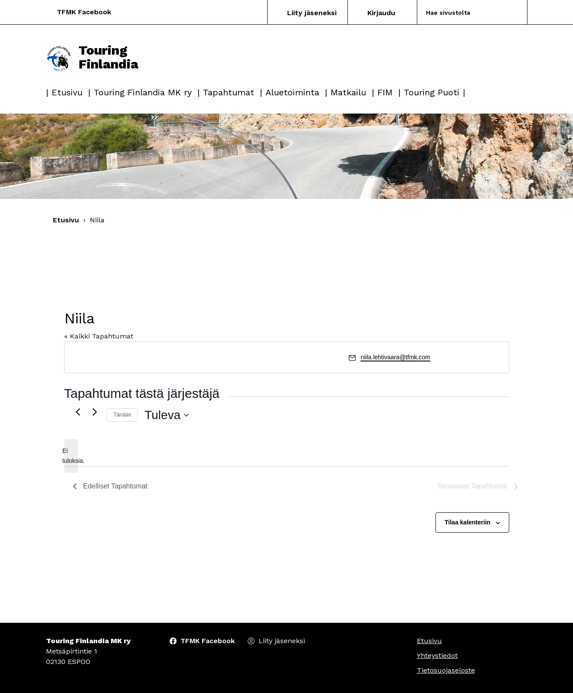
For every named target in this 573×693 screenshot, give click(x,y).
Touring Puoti (431, 92)
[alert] (71, 455)
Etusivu (67, 92)
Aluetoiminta (292, 92)
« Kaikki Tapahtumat (98, 336)
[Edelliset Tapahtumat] (78, 412)
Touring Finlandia (91, 57)
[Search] (461, 12)
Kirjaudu (381, 13)
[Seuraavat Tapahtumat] (95, 412)
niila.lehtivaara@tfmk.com (395, 357)
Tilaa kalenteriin (468, 522)
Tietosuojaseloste (446, 670)
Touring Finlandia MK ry (143, 92)
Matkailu (348, 92)
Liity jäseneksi (312, 13)
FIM (385, 92)
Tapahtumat (228, 92)
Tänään (122, 415)
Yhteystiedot (437, 655)
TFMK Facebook (84, 12)
